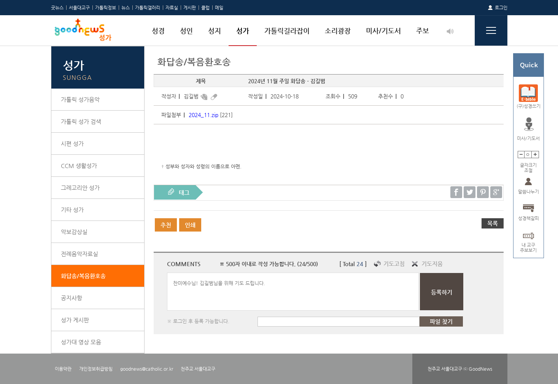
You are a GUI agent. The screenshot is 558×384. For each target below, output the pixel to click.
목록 (492, 223)
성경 (158, 31)
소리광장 (338, 31)
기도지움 (432, 263)
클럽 (205, 7)
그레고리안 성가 (80, 187)
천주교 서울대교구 (198, 368)
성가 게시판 (75, 320)
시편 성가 (72, 143)
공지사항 (71, 298)
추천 (166, 225)
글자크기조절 (528, 165)
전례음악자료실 (79, 254)
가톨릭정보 (105, 7)
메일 (219, 7)
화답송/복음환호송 (83, 276)
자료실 (171, 7)
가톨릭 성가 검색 (81, 121)
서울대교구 (79, 7)
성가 (242, 31)
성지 (214, 31)
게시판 (189, 7)
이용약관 (63, 368)
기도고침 (394, 263)
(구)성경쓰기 (529, 106)
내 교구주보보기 (528, 245)
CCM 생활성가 (79, 165)
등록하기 (441, 292)
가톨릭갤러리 (147, 7)
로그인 (501, 7)
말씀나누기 (528, 191)
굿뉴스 (57, 7)
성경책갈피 (528, 218)
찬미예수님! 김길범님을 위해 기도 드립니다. (293, 292)
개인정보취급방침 (96, 368)
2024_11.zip (203, 115)
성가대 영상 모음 (81, 342)
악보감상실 (74, 231)
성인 (186, 31)
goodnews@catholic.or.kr (146, 368)
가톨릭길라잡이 (287, 31)
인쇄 (190, 225)
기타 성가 (72, 209)
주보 (422, 31)
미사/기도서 (383, 31)
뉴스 (125, 7)
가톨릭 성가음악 (80, 99)
